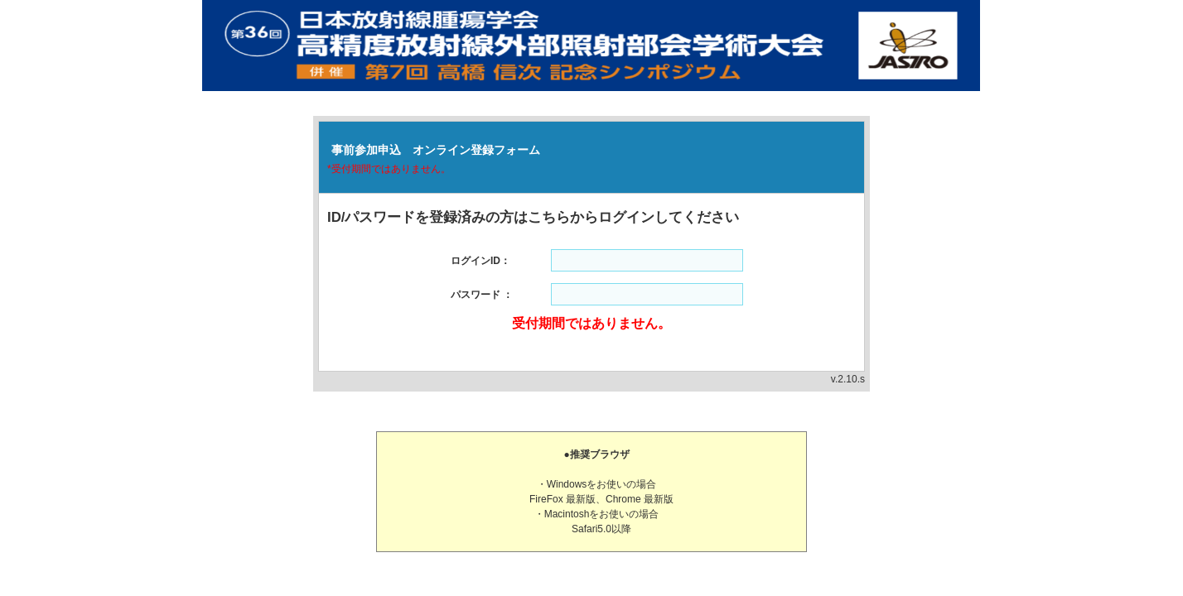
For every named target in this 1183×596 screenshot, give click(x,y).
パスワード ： (482, 294)
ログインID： (480, 261)
